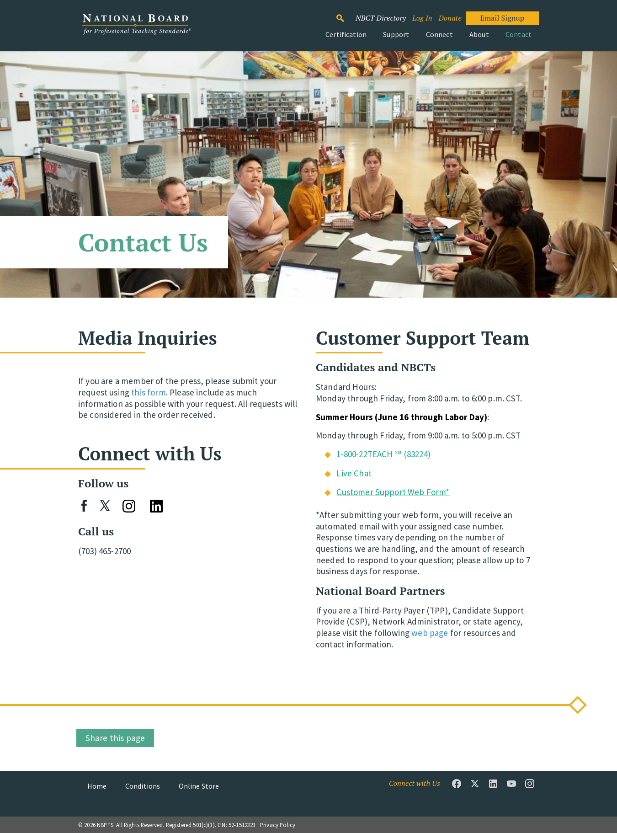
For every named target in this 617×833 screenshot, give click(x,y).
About (479, 34)
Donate (449, 18)
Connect (439, 34)
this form (148, 392)
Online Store (199, 785)
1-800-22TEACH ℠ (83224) (383, 454)
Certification (346, 34)
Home (97, 785)
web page (429, 632)
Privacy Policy (277, 824)
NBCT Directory (381, 18)
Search (345, 14)
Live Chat (353, 473)
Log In (422, 18)
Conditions (142, 785)
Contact (518, 34)
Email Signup (502, 18)
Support (396, 34)
